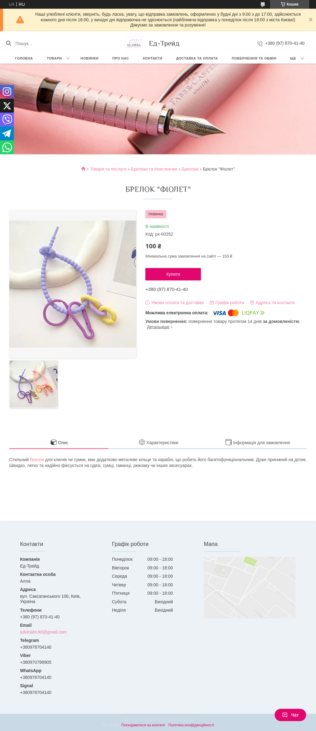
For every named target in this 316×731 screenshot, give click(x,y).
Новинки (89, 58)
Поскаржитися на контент (143, 725)
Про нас (120, 58)
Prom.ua (187, 719)
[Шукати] (8, 43)
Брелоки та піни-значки (154, 169)
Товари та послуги (108, 169)
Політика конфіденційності (191, 725)
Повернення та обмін (254, 58)
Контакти (152, 58)
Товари (54, 58)
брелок (37, 459)
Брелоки (190, 169)
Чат (290, 715)
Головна (24, 58)
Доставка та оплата (197, 58)
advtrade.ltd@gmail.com (43, 632)
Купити (173, 274)
